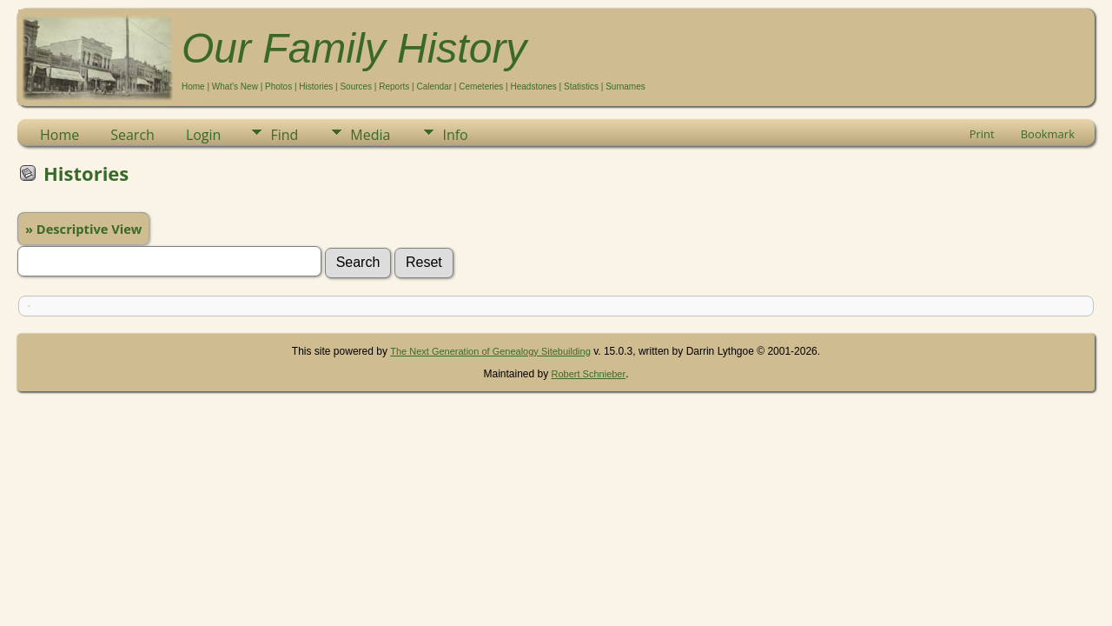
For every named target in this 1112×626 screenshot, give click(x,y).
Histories (316, 86)
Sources (356, 86)
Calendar (434, 86)
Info (454, 134)
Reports (394, 86)
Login (204, 134)
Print (982, 134)
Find (284, 134)
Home (193, 86)
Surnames (625, 86)
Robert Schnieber (589, 374)
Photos (278, 86)
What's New (235, 86)
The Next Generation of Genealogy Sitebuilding (490, 351)
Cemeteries (481, 86)
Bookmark (1048, 134)
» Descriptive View (83, 228)
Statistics (581, 86)
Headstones (533, 86)
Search (132, 134)
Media (370, 134)
